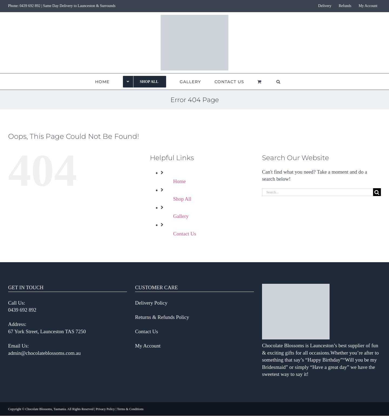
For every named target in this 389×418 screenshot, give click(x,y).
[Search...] (317, 192)
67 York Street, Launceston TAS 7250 (47, 331)
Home (179, 181)
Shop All (182, 199)
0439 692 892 (29, 6)
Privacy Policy (105, 409)
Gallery (181, 216)
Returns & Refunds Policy (162, 317)
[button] (278, 81)
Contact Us (184, 234)
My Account (147, 346)
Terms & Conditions (130, 409)
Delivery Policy (151, 303)
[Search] (377, 192)
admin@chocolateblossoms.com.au (44, 353)
